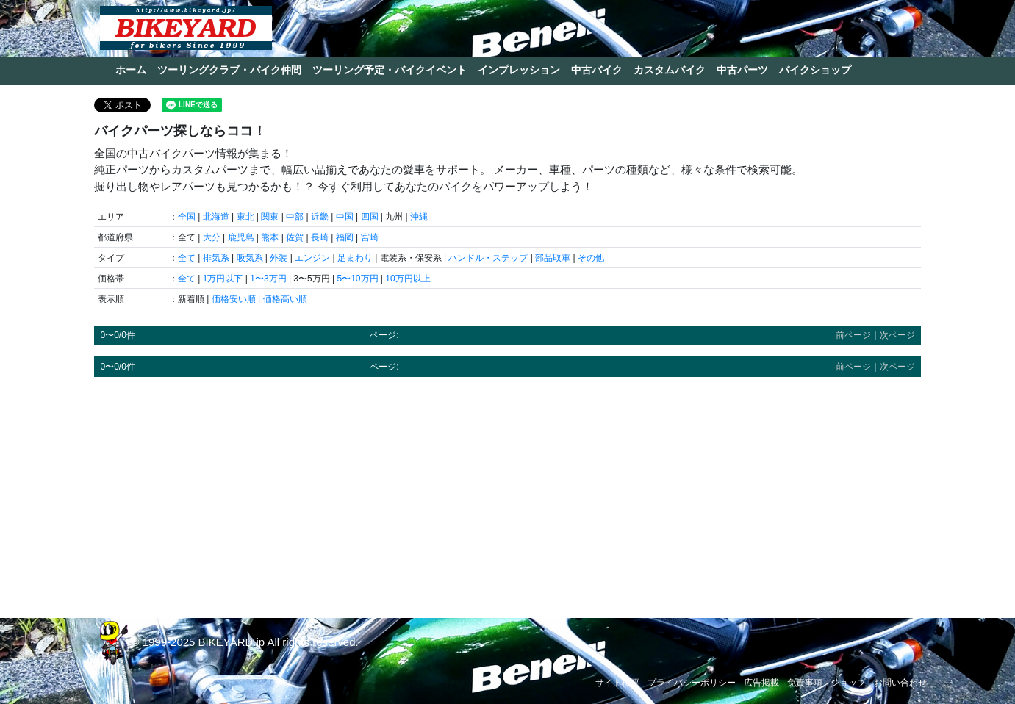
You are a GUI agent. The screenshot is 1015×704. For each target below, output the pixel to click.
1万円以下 (223, 278)
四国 (370, 217)
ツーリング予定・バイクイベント (389, 70)
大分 (211, 237)
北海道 (216, 217)
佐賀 (295, 237)
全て (187, 258)
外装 (278, 258)
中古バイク (597, 70)
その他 (591, 258)
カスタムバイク (670, 70)
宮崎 (370, 237)
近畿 (320, 217)
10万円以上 (407, 278)
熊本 (270, 237)
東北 (245, 217)
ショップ (848, 683)
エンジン (312, 258)
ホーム (130, 70)
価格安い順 (234, 299)
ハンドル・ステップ (488, 258)
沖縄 (419, 217)
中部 (295, 217)
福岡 (345, 237)
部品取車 (552, 258)
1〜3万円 (268, 278)
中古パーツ (742, 70)
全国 (187, 217)
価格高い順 (285, 299)
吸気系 (250, 258)
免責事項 (804, 683)
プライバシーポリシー (692, 683)
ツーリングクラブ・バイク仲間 (229, 70)
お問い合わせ (900, 683)
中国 (345, 217)
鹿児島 (241, 237)
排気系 (216, 258)
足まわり (355, 258)
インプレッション (519, 70)
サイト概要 (617, 683)
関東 (270, 217)
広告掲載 (761, 683)
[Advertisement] (507, 491)
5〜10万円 (357, 278)
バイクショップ (815, 70)
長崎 (320, 237)
